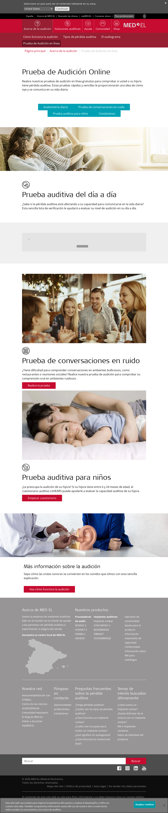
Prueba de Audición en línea (41, 43)
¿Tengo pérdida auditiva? (89, 704)
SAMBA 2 (80, 634)
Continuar (62, 8)
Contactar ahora (103, 16)
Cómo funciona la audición (40, 37)
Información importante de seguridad (133, 638)
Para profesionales (124, 16)
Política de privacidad (78, 786)
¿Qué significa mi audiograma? (92, 735)
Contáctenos (107, 113)
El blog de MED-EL (32, 717)
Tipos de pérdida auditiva (79, 37)
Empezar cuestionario (42, 498)
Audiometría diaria (55, 107)
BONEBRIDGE (101, 629)
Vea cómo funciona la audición (49, 589)
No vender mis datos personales (127, 786)
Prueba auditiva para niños (70, 113)
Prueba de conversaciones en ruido (101, 107)
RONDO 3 (80, 625)
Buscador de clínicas (68, 16)
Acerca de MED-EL (46, 16)
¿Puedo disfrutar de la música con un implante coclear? (131, 718)
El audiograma (110, 37)
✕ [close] (166, 3)
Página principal (35, 51)
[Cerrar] (164, 806)
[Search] (144, 16)
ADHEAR (80, 638)
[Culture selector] (38, 9)
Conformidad (132, 646)
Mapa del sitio (55, 786)
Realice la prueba (39, 385)
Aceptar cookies (144, 805)
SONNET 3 (81, 629)
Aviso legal (100, 786)
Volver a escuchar (32, 721)
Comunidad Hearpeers (35, 712)
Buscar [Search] (135, 761)
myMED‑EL (86, 16)
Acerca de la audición (63, 51)
